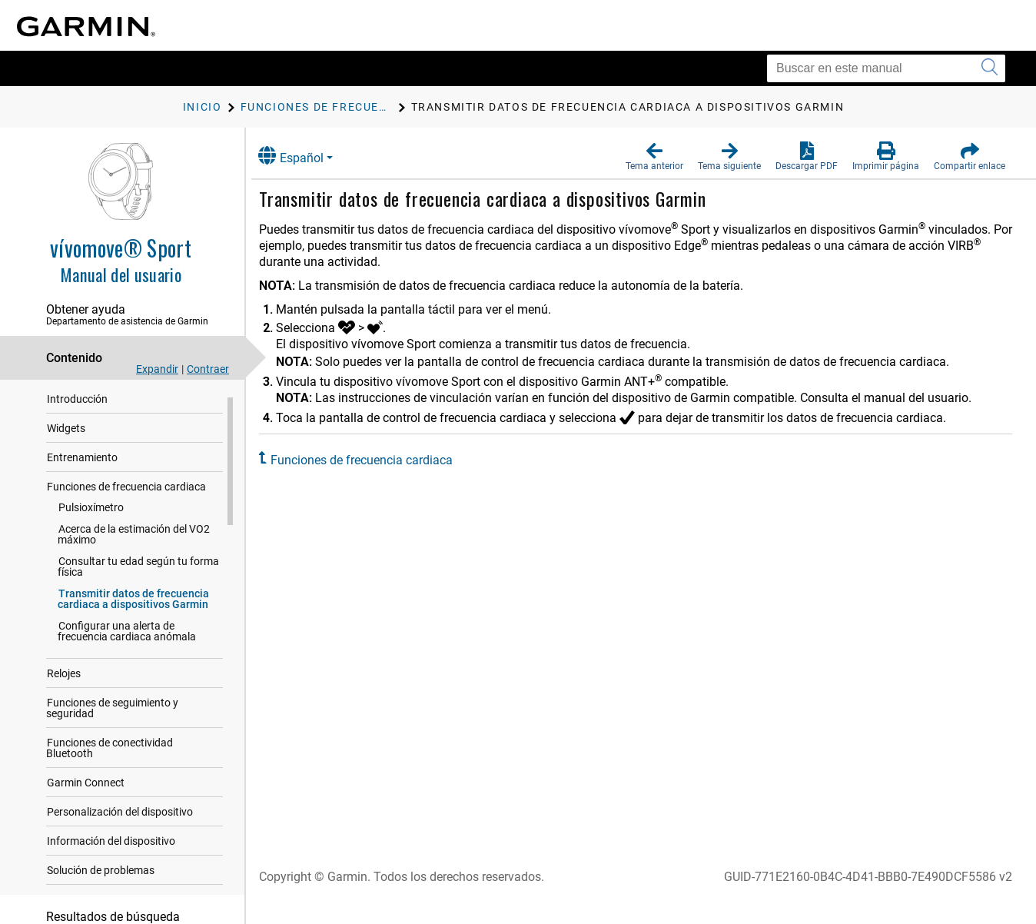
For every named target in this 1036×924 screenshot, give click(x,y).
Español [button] (305, 155)
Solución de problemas (100, 877)
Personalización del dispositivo (120, 819)
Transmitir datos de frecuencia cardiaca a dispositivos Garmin (133, 605)
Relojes (64, 680)
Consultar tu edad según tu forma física (138, 573)
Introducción (77, 406)
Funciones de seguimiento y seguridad (112, 714)
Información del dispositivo (111, 848)
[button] (654, 156)
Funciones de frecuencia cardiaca (126, 493)
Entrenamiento (82, 464)
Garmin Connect (86, 789)
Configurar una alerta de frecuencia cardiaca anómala (127, 638)
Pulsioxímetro (91, 514)
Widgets (66, 435)
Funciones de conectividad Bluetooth (109, 754)
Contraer (208, 369)
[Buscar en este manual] (886, 68)
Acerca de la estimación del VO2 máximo (134, 541)
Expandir (157, 369)
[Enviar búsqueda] (989, 68)
